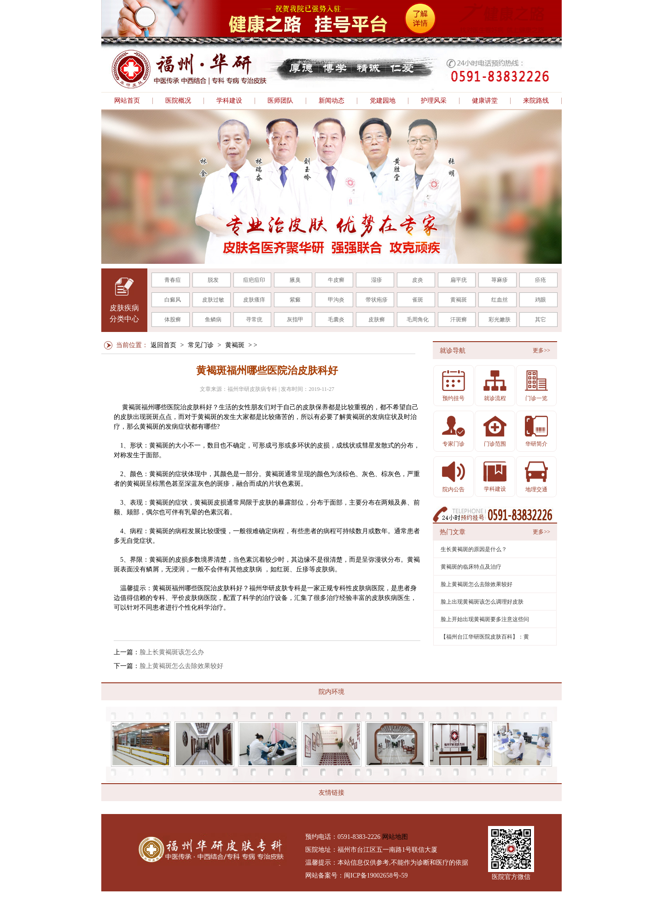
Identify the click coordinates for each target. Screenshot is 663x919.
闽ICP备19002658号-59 (375, 875)
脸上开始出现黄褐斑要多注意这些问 (485, 619)
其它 (540, 319)
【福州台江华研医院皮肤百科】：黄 (485, 637)
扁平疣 (458, 280)
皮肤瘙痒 (254, 300)
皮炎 (417, 280)
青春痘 (172, 280)
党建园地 (382, 101)
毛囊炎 (336, 319)
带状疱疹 (377, 300)
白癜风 (172, 300)
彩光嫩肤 (500, 319)
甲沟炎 (336, 300)
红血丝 (499, 300)
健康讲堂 (485, 101)
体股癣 (172, 319)
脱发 (213, 280)
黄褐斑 (458, 300)
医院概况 (178, 101)
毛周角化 (418, 319)
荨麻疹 (499, 280)
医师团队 (280, 101)
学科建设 (229, 101)
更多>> (541, 350)
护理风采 (434, 101)
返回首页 (163, 345)
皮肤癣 (376, 319)
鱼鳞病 (213, 319)
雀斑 (417, 300)
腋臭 (295, 280)
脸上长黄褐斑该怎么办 (172, 652)
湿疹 (376, 280)
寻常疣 (254, 319)
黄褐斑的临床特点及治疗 (471, 567)
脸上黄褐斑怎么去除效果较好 (181, 666)
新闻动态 (331, 101)
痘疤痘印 (254, 280)
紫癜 (295, 300)
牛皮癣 (336, 280)
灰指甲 (295, 319)
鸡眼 (540, 300)
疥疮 (540, 280)
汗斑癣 (458, 319)
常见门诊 (201, 345)
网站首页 (127, 101)
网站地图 (395, 836)
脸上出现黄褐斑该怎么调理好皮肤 (482, 602)
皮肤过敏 (213, 300)
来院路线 (536, 101)
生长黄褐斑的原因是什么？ (474, 549)
